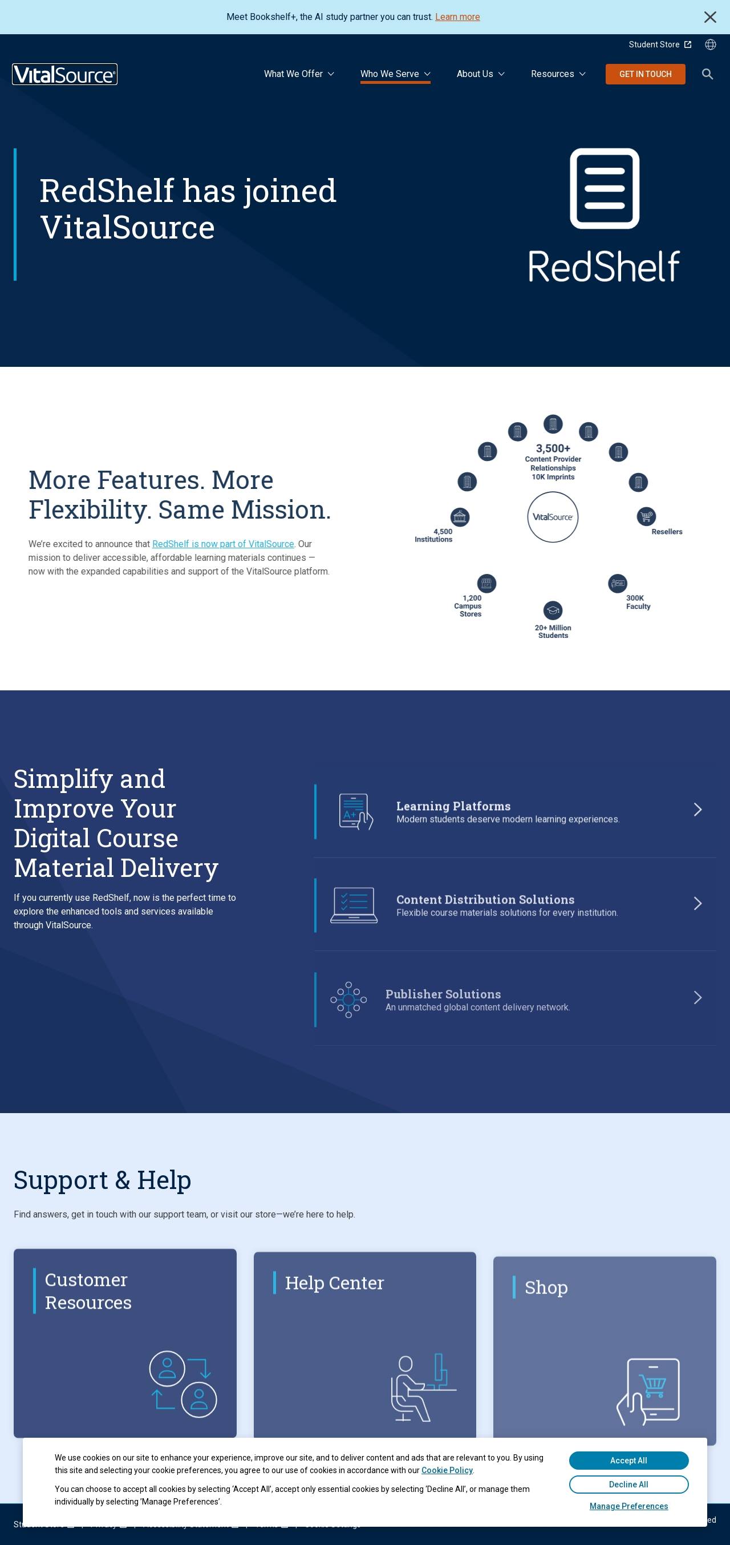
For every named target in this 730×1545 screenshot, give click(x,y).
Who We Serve (389, 73)
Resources (552, 73)
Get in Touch (645, 74)
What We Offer (293, 73)
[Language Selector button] (710, 44)
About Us (475, 73)
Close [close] (710, 17)
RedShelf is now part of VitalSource (203, 544)
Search (707, 74)
